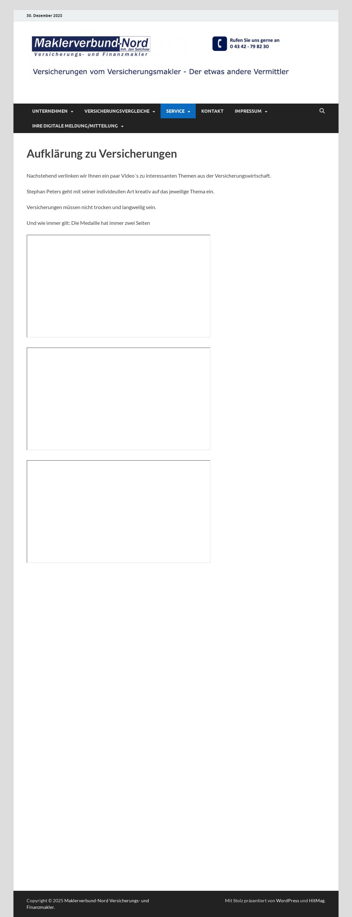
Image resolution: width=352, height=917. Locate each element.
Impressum (248, 111)
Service (175, 111)
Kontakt (212, 111)
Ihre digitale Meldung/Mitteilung (75, 125)
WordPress (287, 900)
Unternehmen (50, 111)
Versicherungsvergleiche (116, 111)
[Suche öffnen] (322, 111)
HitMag (316, 900)
